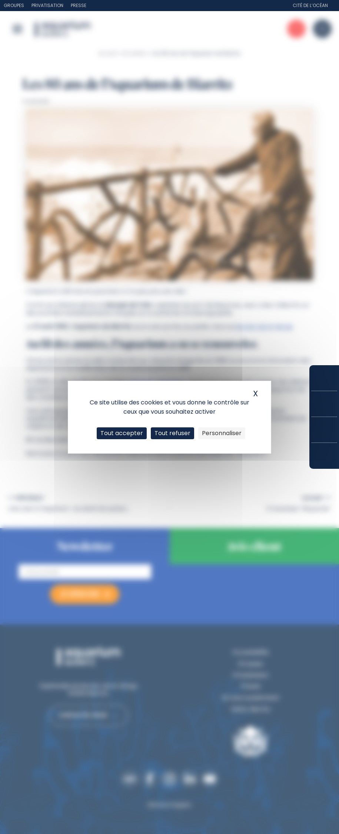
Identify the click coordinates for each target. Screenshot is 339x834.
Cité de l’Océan (310, 5)
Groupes (14, 5)
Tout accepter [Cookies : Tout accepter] (121, 433)
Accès (324, 456)
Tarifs (324, 404)
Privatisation (47, 5)
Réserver (324, 378)
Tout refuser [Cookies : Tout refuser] (172, 433)
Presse (78, 5)
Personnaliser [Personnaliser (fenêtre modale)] (222, 433)
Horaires (324, 430)
